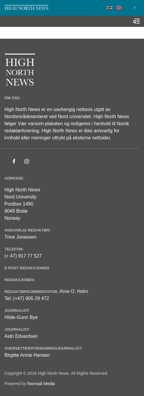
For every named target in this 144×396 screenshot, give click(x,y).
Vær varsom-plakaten (40, 123)
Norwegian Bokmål (119, 7)
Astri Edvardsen (21, 336)
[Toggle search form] (136, 21)
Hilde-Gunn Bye (21, 317)
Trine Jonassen (20, 236)
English (109, 7)
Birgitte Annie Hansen (27, 355)
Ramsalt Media (41, 383)
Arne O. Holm (73, 291)
